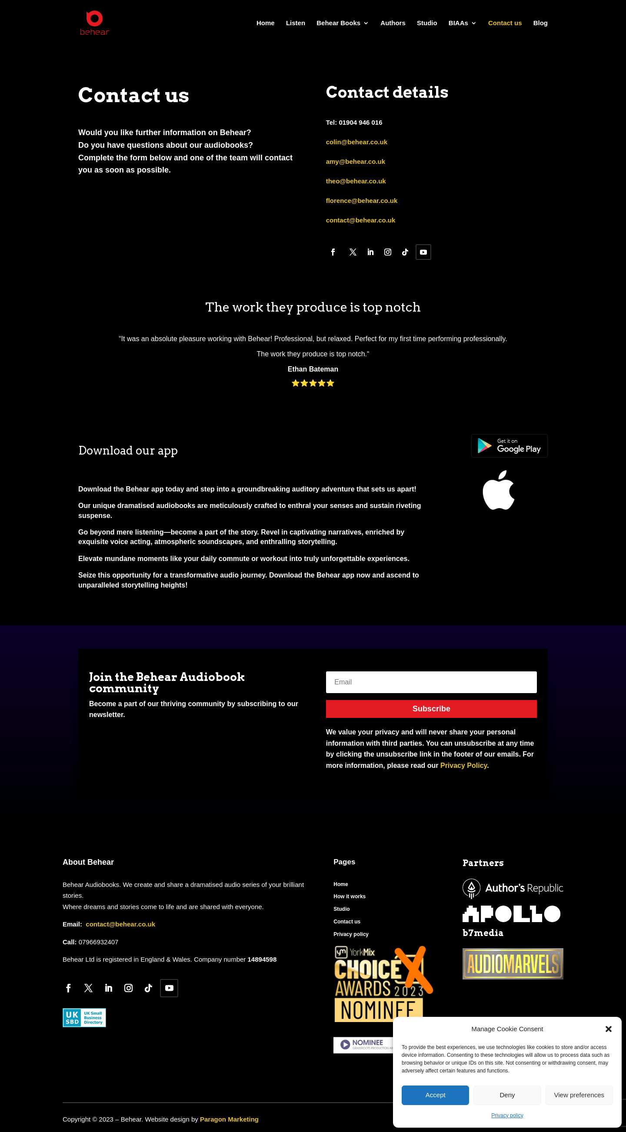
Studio (427, 23)
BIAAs (458, 23)
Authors (393, 23)
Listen (295, 23)
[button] (608, 1029)
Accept (436, 1095)
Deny (507, 1095)
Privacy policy (507, 1115)
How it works (349, 896)
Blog (540, 23)
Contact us (505, 23)
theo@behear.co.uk (356, 181)
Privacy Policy (463, 765)
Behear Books (338, 23)
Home (265, 23)
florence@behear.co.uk (362, 200)
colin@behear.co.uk (356, 142)
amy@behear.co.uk (355, 161)
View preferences (579, 1095)
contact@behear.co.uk (361, 220)
